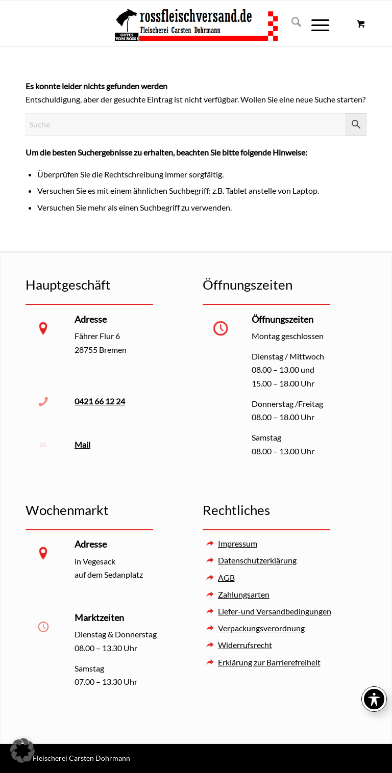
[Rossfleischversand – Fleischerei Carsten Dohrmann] (196, 23)
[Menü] (315, 23)
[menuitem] (291, 23)
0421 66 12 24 (100, 401)
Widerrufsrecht (245, 645)
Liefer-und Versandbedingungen (274, 611)
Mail (82, 444)
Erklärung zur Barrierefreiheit (269, 662)
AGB (226, 577)
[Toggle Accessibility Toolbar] (374, 699)
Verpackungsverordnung (261, 628)
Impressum (237, 543)
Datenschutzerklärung (257, 560)
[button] (22, 750)
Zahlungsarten (244, 594)
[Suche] (291, 23)
